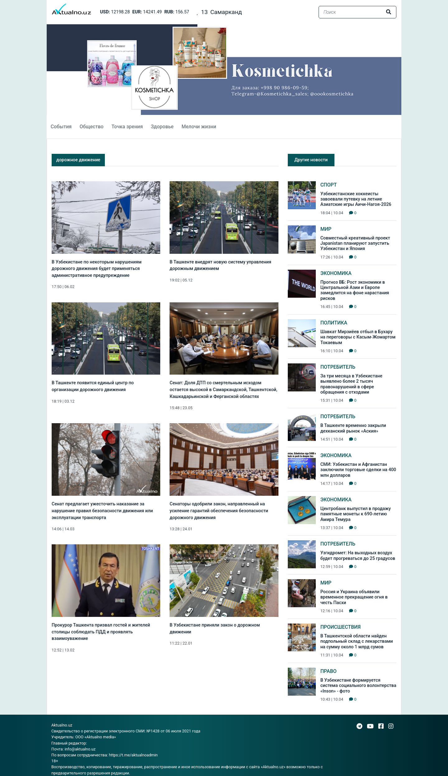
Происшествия (340, 627)
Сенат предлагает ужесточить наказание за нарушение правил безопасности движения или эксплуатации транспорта (102, 510)
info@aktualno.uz (80, 749)
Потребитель (337, 367)
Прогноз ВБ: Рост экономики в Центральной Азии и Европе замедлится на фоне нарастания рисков (354, 290)
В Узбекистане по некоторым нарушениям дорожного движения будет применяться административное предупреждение (97, 268)
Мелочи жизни (198, 127)
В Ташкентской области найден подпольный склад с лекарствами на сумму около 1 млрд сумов (356, 641)
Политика (334, 323)
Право (328, 671)
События (61, 127)
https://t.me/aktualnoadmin (133, 755)
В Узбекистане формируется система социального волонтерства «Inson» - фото (358, 686)
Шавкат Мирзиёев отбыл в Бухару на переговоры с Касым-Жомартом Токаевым (358, 337)
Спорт (328, 185)
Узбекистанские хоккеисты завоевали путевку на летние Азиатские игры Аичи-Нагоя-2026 (355, 199)
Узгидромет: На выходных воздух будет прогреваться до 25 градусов (357, 555)
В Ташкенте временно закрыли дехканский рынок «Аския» (353, 428)
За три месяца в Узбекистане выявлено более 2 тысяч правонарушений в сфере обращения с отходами (351, 384)
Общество (92, 127)
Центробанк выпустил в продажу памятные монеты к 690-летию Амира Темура (355, 514)
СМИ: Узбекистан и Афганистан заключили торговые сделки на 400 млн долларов (358, 470)
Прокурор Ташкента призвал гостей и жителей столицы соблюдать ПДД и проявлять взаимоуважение (101, 631)
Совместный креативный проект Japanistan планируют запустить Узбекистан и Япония (355, 243)
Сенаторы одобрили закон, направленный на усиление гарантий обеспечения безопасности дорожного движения (219, 510)
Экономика (336, 273)
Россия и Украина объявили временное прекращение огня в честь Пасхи (354, 597)
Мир (326, 229)
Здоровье (162, 127)
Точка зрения (127, 127)
